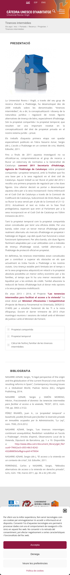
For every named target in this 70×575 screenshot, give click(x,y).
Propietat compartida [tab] (20, 329)
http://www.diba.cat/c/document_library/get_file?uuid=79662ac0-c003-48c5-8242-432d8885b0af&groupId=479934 (35, 447)
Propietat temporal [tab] (19, 336)
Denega (35, 554)
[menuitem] (28, 2)
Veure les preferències (35, 563)
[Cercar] (52, 11)
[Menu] (60, 11)
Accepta (35, 544)
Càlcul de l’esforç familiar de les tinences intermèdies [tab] (29, 345)
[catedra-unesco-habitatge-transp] (29, 11)
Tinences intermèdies (18, 23)
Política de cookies (35, 570)
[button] (65, 510)
